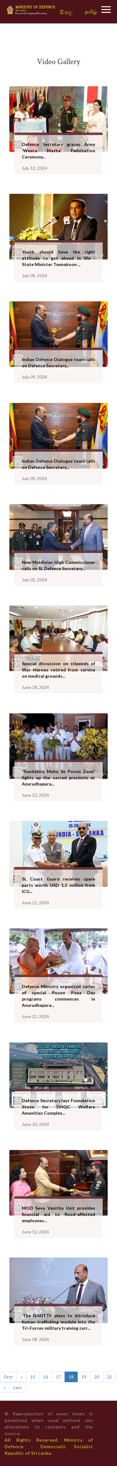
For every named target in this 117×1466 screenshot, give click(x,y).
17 (58, 1376)
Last (17, 1387)
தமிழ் (91, 11)
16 (45, 1376)
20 (96, 1376)
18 (71, 1376)
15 (32, 1376)
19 (83, 1376)
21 (109, 1376)
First (8, 1376)
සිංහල (66, 12)
